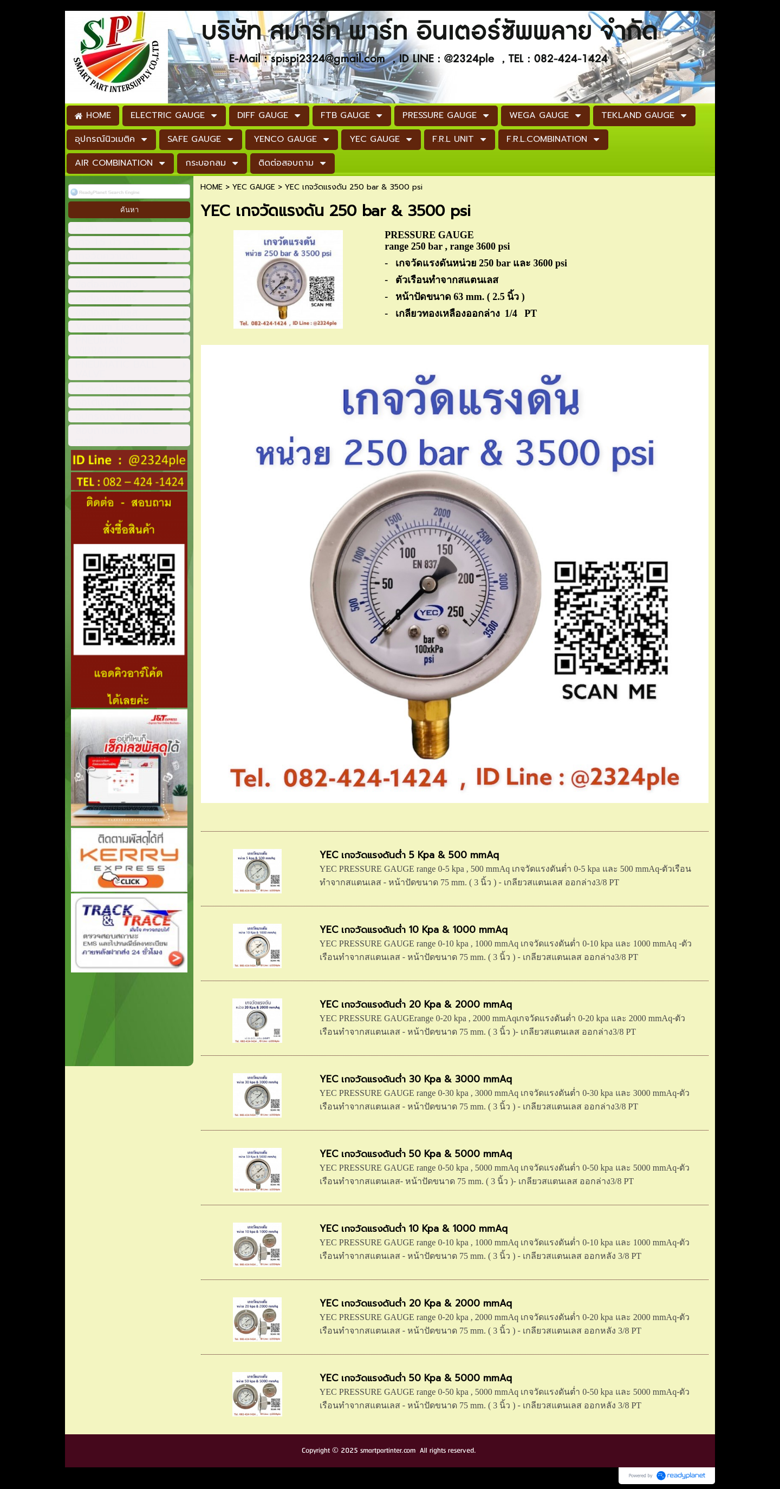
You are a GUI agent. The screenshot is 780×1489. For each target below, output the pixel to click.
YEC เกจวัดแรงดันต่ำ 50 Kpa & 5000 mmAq (416, 1154)
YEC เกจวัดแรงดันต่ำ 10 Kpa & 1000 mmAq (414, 930)
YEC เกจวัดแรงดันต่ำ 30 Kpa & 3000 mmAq (416, 1079)
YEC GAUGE (253, 187)
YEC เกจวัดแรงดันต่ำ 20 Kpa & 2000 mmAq (416, 1004)
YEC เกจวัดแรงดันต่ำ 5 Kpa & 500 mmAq (409, 855)
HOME (211, 187)
